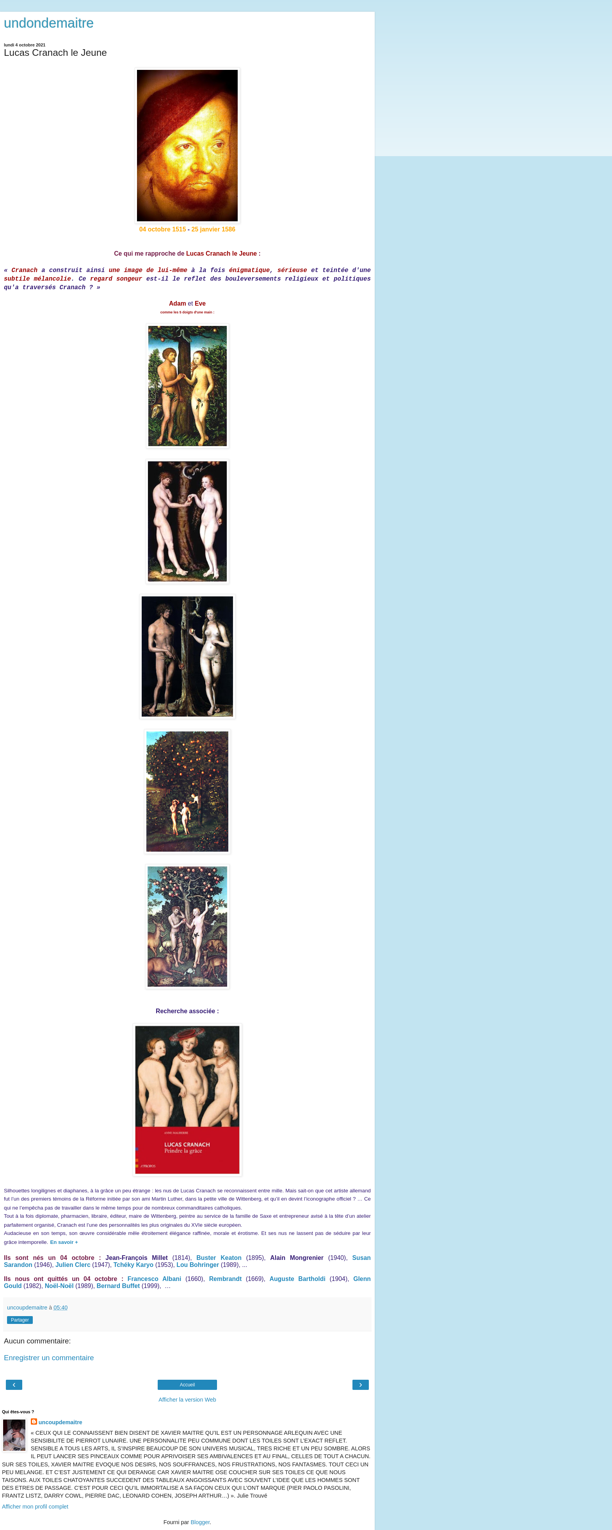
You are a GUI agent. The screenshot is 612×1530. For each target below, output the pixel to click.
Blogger (200, 1522)
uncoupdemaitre (60, 1422)
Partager (20, 1320)
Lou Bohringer (197, 1264)
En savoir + (64, 1242)
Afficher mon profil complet (35, 1506)
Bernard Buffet (118, 1286)
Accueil (187, 1385)
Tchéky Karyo (134, 1264)
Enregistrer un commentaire (49, 1358)
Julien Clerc (73, 1264)
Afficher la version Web (187, 1400)
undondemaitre (49, 23)
